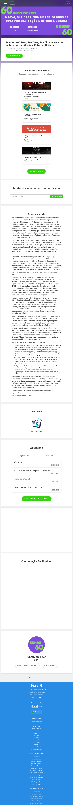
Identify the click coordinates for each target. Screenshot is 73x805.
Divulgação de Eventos (36, 761)
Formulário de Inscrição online (36, 775)
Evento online (36, 726)
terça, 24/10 (49, 456)
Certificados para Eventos (36, 782)
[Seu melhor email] (30, 196)
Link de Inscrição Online (36, 777)
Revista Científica (36, 759)
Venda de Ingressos (36, 764)
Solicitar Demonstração (36, 796)
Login (12, 3)
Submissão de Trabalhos (36, 770)
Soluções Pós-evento (36, 768)
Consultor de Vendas (36, 799)
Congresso (36, 731)
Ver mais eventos (36, 171)
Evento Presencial (36, 724)
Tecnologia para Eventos (36, 773)
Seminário (36, 735)
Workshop (36, 738)
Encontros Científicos (36, 747)
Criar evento (36, 792)
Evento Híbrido (36, 728)
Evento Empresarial (36, 722)
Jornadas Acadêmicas (36, 740)
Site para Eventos (36, 780)
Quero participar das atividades (36, 499)
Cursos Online (36, 742)
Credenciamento (36, 784)
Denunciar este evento (36, 678)
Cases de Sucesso (36, 794)
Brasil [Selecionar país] (36, 712)
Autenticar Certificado (36, 803)
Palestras (36, 745)
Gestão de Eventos (36, 766)
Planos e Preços (36, 801)
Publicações (36, 757)
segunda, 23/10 (24, 456)
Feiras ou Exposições (36, 749)
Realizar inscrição (14, 56)
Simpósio (36, 733)
